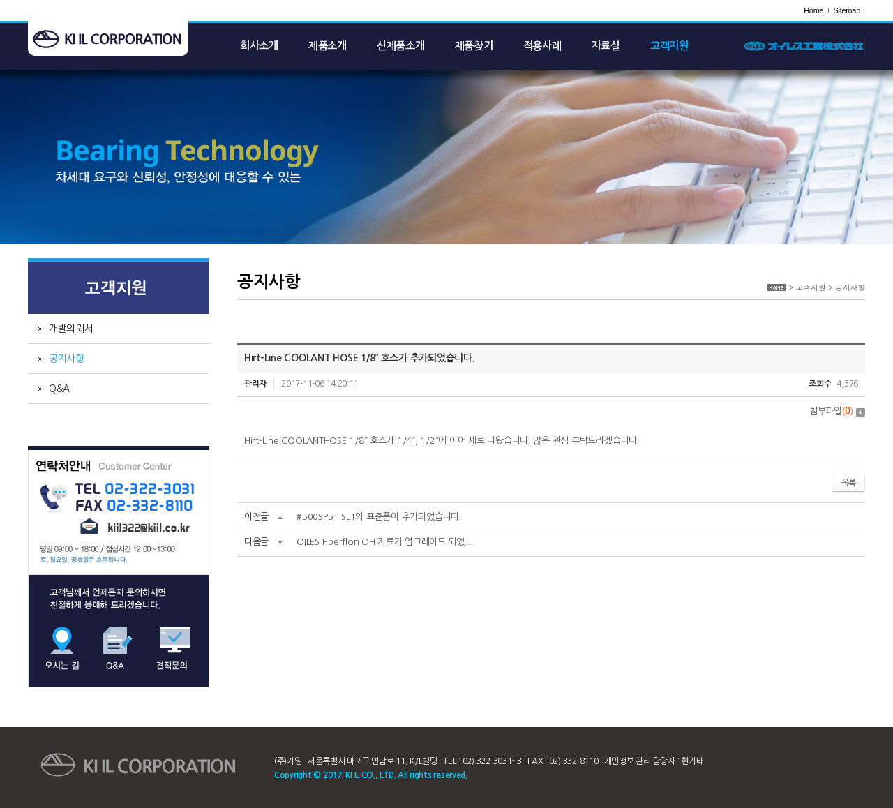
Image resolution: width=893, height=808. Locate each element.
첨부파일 (837, 411)
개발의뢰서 (71, 329)
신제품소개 (401, 45)
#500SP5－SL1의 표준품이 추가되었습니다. (379, 516)
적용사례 (542, 45)
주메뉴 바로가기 (0, 0)
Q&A (59, 389)
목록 (848, 483)
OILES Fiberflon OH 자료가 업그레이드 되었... (384, 541)
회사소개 (259, 45)
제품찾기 (474, 45)
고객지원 (669, 45)
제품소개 (327, 45)
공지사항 (66, 359)
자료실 (606, 45)
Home (813, 10)
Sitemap (846, 10)
